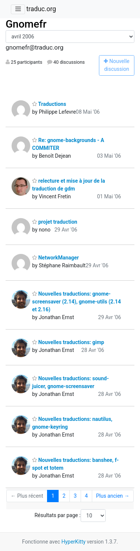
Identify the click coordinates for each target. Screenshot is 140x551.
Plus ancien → (112, 496)
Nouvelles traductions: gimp (68, 342)
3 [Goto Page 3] (75, 496)
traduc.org (41, 9)
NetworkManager (55, 258)
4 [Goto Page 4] (86, 496)
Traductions (49, 104)
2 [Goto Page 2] (64, 496)
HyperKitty (73, 542)
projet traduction (54, 222)
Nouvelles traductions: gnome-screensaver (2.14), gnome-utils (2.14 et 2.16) (76, 301)
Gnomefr (26, 24)
